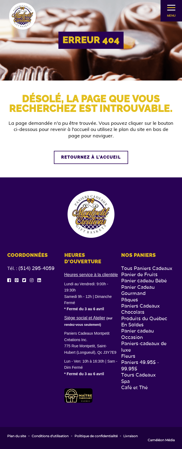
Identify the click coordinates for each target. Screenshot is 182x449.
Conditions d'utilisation (50, 436)
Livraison (130, 436)
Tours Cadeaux (138, 375)
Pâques (129, 300)
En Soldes (132, 325)
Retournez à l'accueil (91, 157)
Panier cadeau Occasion (137, 334)
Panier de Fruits (139, 274)
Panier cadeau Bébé (144, 281)
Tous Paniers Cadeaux (146, 268)
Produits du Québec (144, 318)
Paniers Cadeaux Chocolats (140, 309)
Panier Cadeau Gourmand (138, 290)
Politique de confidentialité (96, 436)
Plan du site (16, 436)
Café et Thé (134, 387)
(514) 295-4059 (36, 268)
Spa (125, 381)
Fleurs (128, 356)
